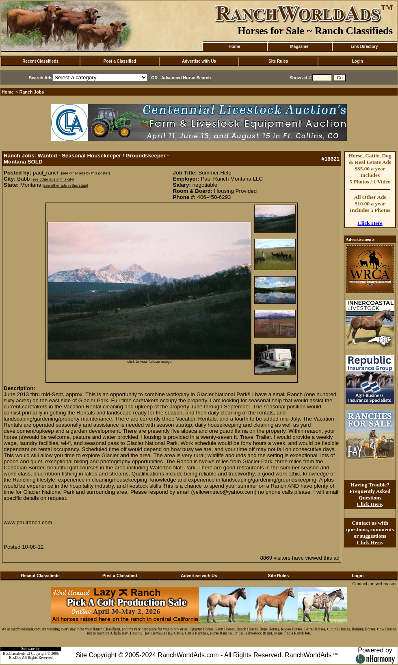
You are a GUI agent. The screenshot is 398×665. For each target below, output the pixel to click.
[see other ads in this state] (65, 185)
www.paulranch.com (28, 522)
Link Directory (364, 46)
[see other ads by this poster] (85, 173)
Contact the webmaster (374, 583)
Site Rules (278, 61)
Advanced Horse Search (186, 77)
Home (234, 46)
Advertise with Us (199, 61)
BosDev (15, 658)
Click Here (370, 223)
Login (357, 61)
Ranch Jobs (31, 91)
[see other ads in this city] (52, 179)
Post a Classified (120, 61)
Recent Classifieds (40, 61)
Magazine (299, 46)
